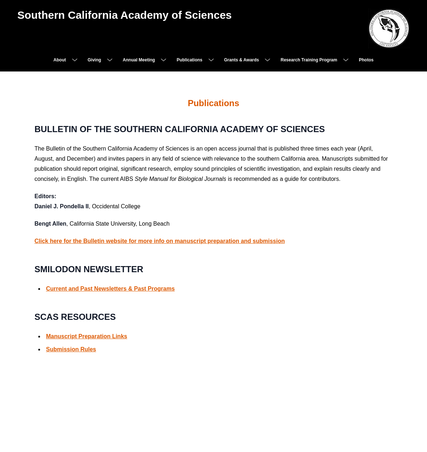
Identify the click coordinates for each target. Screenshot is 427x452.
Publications (189, 59)
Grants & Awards (241, 59)
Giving (94, 59)
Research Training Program (308, 59)
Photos (366, 59)
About (59, 59)
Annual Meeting (139, 59)
